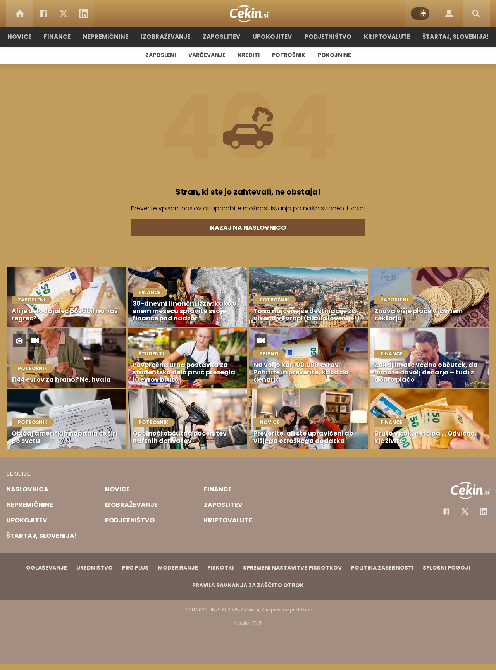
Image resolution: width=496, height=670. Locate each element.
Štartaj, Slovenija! (452, 37)
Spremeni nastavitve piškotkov (292, 568)
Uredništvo (94, 568)
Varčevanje (207, 55)
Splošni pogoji (446, 568)
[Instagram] (483, 511)
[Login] (449, 13)
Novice (22, 37)
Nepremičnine (108, 37)
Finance (60, 37)
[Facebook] (43, 13)
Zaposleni (160, 55)
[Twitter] (63, 13)
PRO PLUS (135, 568)
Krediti (249, 55)
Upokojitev (272, 37)
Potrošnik (288, 55)
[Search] (476, 13)
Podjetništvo (326, 37)
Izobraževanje (167, 37)
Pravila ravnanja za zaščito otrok (248, 585)
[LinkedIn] (84, 13)
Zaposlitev (222, 37)
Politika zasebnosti (382, 568)
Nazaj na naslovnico (248, 227)
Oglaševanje (46, 568)
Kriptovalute (384, 37)
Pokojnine (334, 55)
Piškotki (220, 568)
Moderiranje (178, 568)
